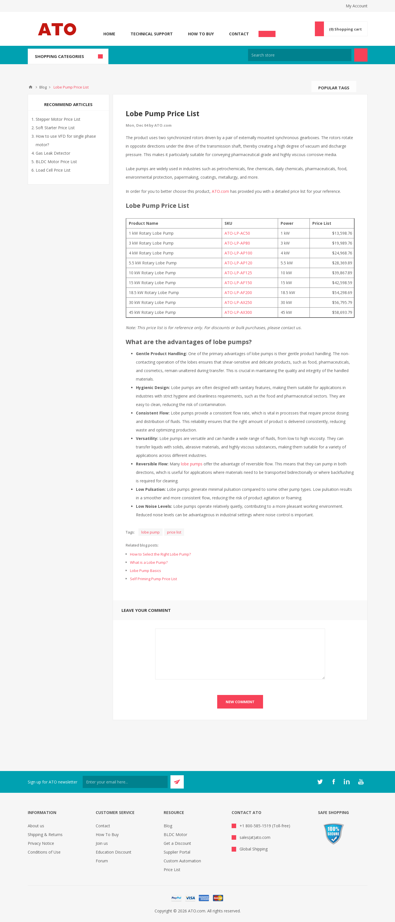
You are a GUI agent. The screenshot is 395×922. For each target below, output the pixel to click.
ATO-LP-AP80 (237, 243)
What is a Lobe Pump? (149, 562)
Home (109, 33)
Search (362, 86)
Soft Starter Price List (55, 127)
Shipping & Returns (45, 834)
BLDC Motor (175, 834)
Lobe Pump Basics (145, 570)
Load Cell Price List (53, 170)
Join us (102, 843)
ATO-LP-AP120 (238, 262)
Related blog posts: (142, 545)
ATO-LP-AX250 (238, 302)
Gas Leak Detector (53, 153)
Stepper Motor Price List (58, 119)
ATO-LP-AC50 (237, 233)
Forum (102, 860)
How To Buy (201, 33)
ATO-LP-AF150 (238, 282)
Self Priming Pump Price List (153, 578)
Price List (172, 869)
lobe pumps (191, 464)
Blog (168, 825)
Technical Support (152, 33)
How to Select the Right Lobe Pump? (160, 554)
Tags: (130, 532)
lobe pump (150, 532)
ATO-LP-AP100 (238, 253)
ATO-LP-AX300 (238, 312)
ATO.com (220, 191)
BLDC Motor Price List (56, 161)
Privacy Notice (41, 843)
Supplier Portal (177, 852)
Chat (267, 32)
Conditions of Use (44, 852)
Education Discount (113, 852)
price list (174, 532)
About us (36, 825)
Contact (239, 33)
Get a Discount (177, 843)
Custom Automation (182, 860)
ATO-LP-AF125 (238, 272)
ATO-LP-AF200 (238, 292)
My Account (357, 5)
